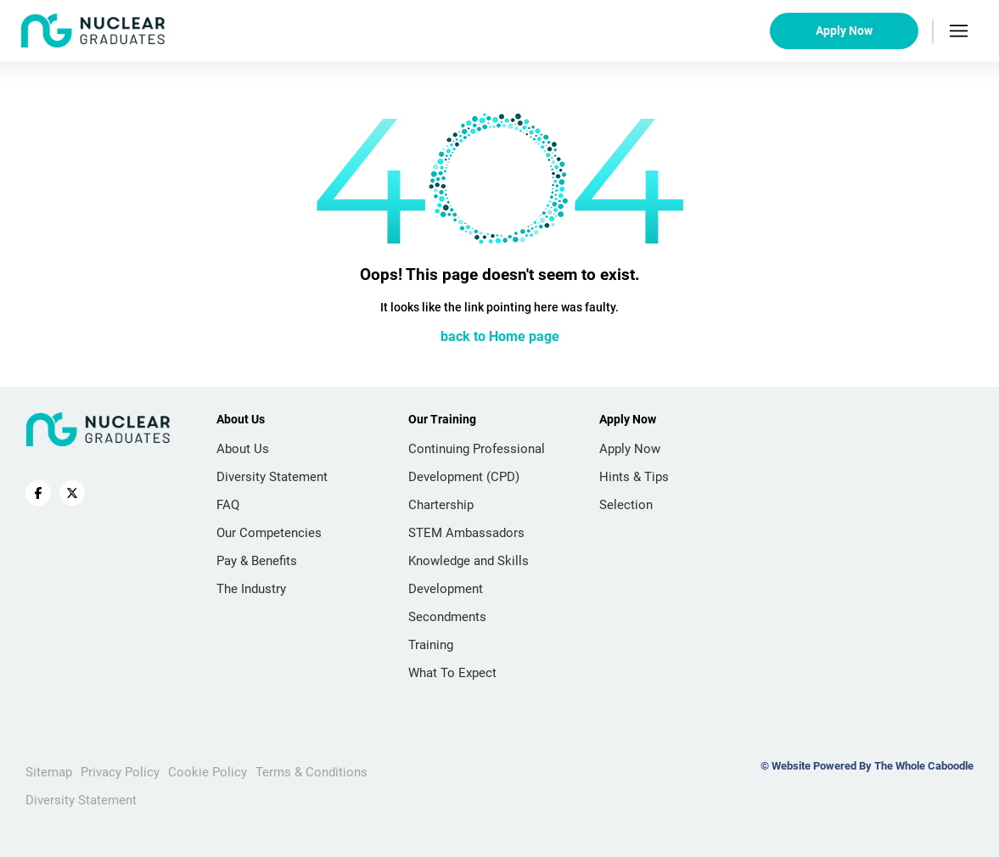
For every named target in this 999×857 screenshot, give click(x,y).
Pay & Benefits (256, 561)
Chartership (441, 505)
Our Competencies (269, 533)
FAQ (227, 505)
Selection (626, 505)
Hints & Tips (634, 477)
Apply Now (844, 30)
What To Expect (452, 673)
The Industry (251, 589)
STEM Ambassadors (466, 533)
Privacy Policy (120, 772)
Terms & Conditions (311, 772)
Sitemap (48, 772)
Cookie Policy (207, 772)
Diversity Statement (272, 477)
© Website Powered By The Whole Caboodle (867, 765)
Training (430, 645)
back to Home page (500, 336)
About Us (242, 449)
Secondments (447, 617)
